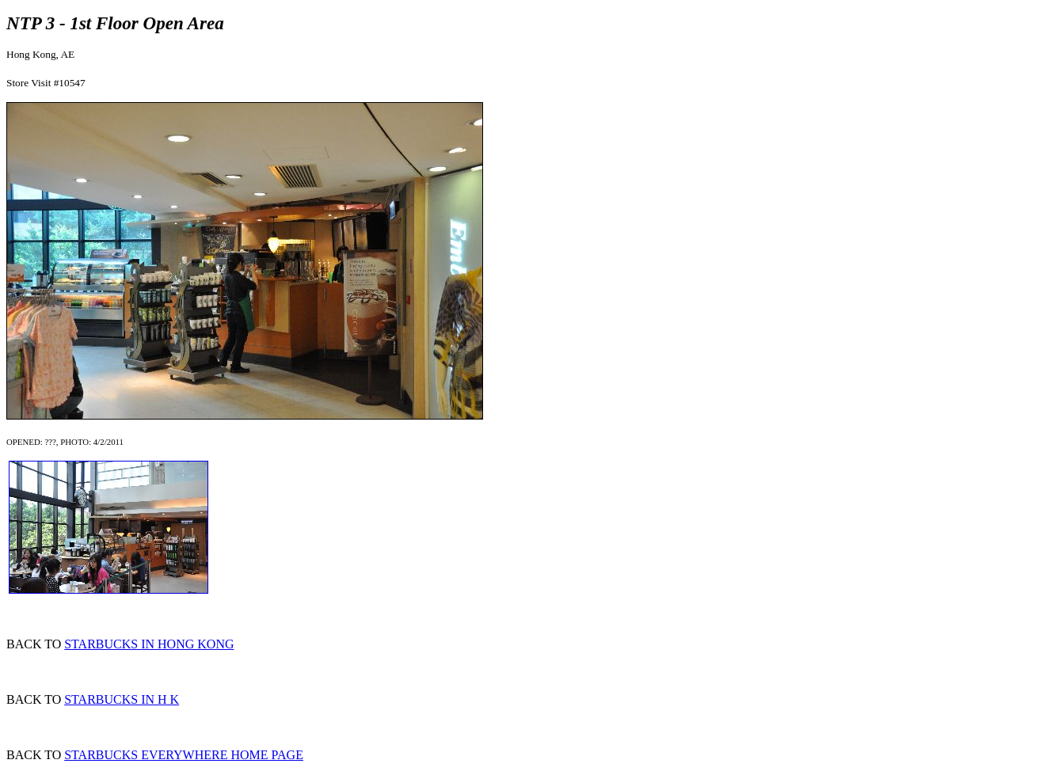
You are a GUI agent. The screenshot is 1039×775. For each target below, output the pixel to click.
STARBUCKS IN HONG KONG (149, 644)
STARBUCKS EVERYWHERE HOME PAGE (183, 755)
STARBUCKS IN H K (121, 699)
